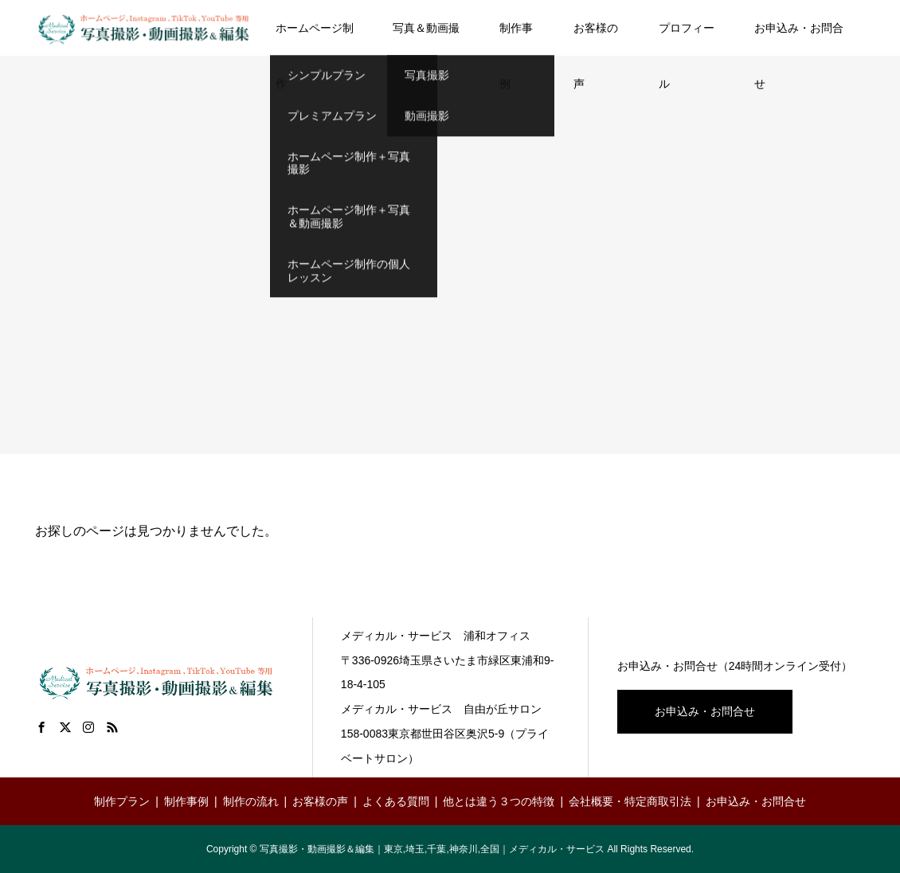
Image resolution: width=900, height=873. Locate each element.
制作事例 (516, 39)
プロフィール (686, 39)
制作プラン (122, 801)
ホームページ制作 (315, 39)
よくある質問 (395, 801)
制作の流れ (251, 801)
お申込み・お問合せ (798, 39)
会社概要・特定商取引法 (630, 801)
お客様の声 (595, 39)
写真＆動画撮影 (426, 39)
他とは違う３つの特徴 (498, 801)
